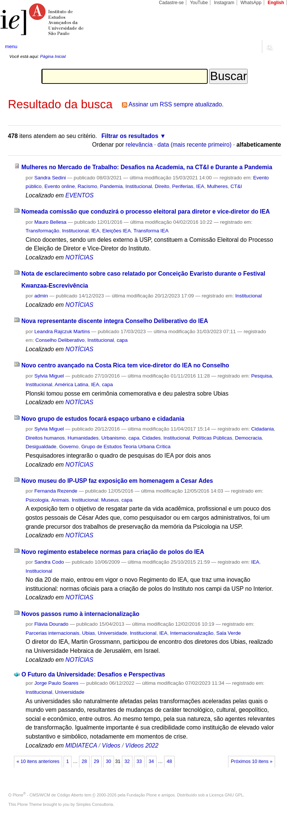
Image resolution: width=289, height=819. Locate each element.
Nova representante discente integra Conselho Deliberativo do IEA (114, 321)
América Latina (71, 384)
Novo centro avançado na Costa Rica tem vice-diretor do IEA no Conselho (125, 365)
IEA (200, 186)
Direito (162, 186)
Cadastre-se (171, 2)
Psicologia (37, 500)
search (268, 46)
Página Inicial (52, 56)
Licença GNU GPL (226, 795)
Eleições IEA (116, 231)
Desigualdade (41, 446)
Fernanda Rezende (55, 491)
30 (108, 761)
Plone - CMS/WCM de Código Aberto (48, 795)
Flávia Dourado (51, 624)
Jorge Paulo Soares (56, 683)
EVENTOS (79, 195)
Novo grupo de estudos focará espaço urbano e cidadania (102, 419)
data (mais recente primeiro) (195, 144)
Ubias (88, 633)
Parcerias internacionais (52, 633)
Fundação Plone (142, 795)
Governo (68, 446)
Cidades (151, 438)
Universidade (112, 633)
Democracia (248, 438)
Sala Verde (228, 633)
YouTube (199, 2)
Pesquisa (261, 376)
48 (169, 761)
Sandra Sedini (50, 177)
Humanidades (82, 438)
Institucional (138, 186)
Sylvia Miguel (49, 376)
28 (84, 761)
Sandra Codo (49, 562)
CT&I (236, 186)
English (276, 2)
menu (11, 46)
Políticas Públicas (212, 438)
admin (41, 296)
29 (96, 761)
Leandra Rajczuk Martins (62, 331)
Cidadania (262, 429)
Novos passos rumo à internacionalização (80, 614)
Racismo (87, 186)
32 (127, 761)
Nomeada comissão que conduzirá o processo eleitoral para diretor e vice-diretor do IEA (145, 211)
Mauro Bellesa (50, 222)
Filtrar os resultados (130, 136)
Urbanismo (113, 438)
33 (139, 761)
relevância (139, 144)
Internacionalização (191, 633)
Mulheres (217, 186)
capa (122, 340)
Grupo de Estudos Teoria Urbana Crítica (125, 446)
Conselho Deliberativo (60, 340)
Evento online (59, 186)
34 (151, 761)
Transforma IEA (151, 231)
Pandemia (111, 186)
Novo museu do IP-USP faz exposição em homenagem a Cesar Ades (117, 481)
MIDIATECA (81, 745)
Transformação (42, 231)
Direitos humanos (45, 438)
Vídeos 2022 (141, 745)
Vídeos (111, 745)
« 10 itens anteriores (38, 761)
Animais (60, 500)
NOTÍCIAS (79, 257)
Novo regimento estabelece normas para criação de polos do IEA (112, 552)
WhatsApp (251, 2)
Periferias (182, 186)
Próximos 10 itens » (251, 761)
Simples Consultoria (94, 804)
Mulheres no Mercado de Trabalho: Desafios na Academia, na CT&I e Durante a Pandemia (146, 167)
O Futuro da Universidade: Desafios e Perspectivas (93, 674)
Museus (110, 500)
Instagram (224, 2)
